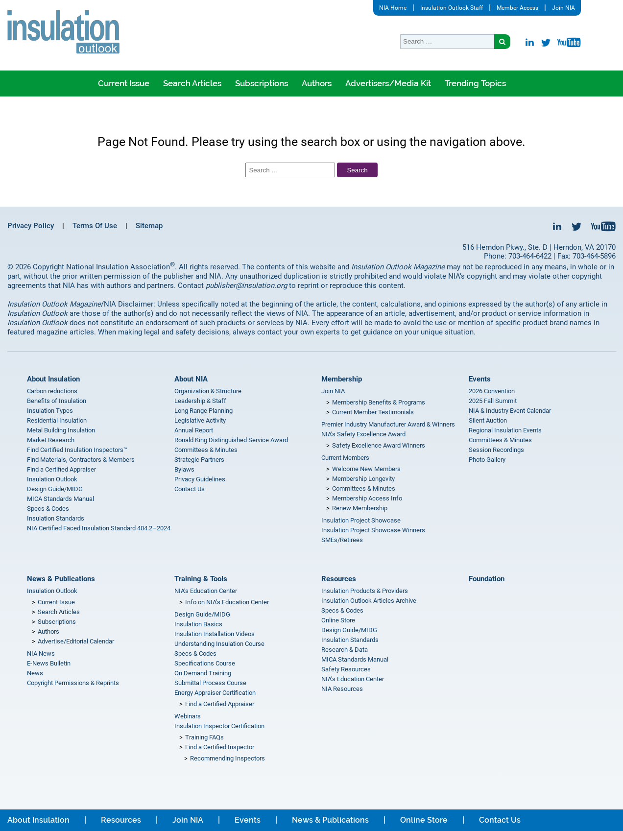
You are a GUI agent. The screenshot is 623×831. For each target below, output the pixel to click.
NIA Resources (342, 688)
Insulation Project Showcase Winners (373, 530)
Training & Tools (200, 578)
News (35, 673)
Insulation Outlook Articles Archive (368, 600)
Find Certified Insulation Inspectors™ (77, 449)
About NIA (191, 379)
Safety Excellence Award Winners (378, 445)
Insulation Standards (55, 518)
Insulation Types (50, 410)
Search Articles (192, 83)
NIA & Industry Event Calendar (510, 410)
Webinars (187, 716)
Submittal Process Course (210, 683)
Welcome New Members (366, 469)
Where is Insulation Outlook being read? (302, 109)
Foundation (486, 578)
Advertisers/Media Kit (388, 83)
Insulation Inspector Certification (219, 726)
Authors (317, 83)
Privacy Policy (30, 225)
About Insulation (53, 379)
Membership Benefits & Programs (378, 402)
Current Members (345, 457)
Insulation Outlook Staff (451, 7)
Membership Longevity (363, 478)
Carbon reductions (52, 391)
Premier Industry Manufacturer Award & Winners (388, 424)
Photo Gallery (487, 459)
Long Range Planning (203, 410)
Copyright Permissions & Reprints (73, 683)
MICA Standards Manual (60, 498)
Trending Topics (475, 83)
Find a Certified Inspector (219, 747)
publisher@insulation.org (246, 285)
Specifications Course (204, 663)
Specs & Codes (48, 508)
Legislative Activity (200, 420)
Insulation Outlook (52, 479)
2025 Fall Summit (493, 400)
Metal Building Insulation (61, 430)
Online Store (338, 620)
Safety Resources (346, 669)
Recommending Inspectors (227, 758)
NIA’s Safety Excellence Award (363, 434)
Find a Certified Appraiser (61, 469)
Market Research (50, 440)
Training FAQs (204, 737)
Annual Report (193, 430)
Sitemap (149, 225)
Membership (341, 379)
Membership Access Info (367, 498)
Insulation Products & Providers (364, 590)
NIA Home (393, 7)
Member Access (517, 7)
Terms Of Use (94, 225)
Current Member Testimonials (373, 412)
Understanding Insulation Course (219, 643)
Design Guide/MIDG (55, 489)
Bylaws (184, 469)
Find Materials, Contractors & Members (81, 459)
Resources (338, 578)
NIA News (41, 653)
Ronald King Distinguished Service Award (231, 440)
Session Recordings (496, 449)
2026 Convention (492, 391)
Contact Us (189, 489)
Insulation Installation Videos (214, 634)
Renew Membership (359, 508)
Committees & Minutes (206, 449)
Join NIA (563, 7)
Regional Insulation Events (505, 430)
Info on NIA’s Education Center (227, 602)
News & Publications (61, 578)
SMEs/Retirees (342, 540)
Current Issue (123, 83)
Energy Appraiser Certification (215, 692)
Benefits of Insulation (56, 400)
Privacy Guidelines (199, 479)
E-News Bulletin (49, 663)
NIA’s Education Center (205, 590)
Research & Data (344, 649)
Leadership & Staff (200, 400)
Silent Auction (488, 420)
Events (480, 379)
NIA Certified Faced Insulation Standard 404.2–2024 (98, 528)
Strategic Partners (199, 459)
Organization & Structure (207, 391)
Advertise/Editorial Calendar (76, 641)
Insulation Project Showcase (361, 520)
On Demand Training (202, 673)
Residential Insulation (57, 420)
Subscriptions (261, 83)
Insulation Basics (198, 624)
